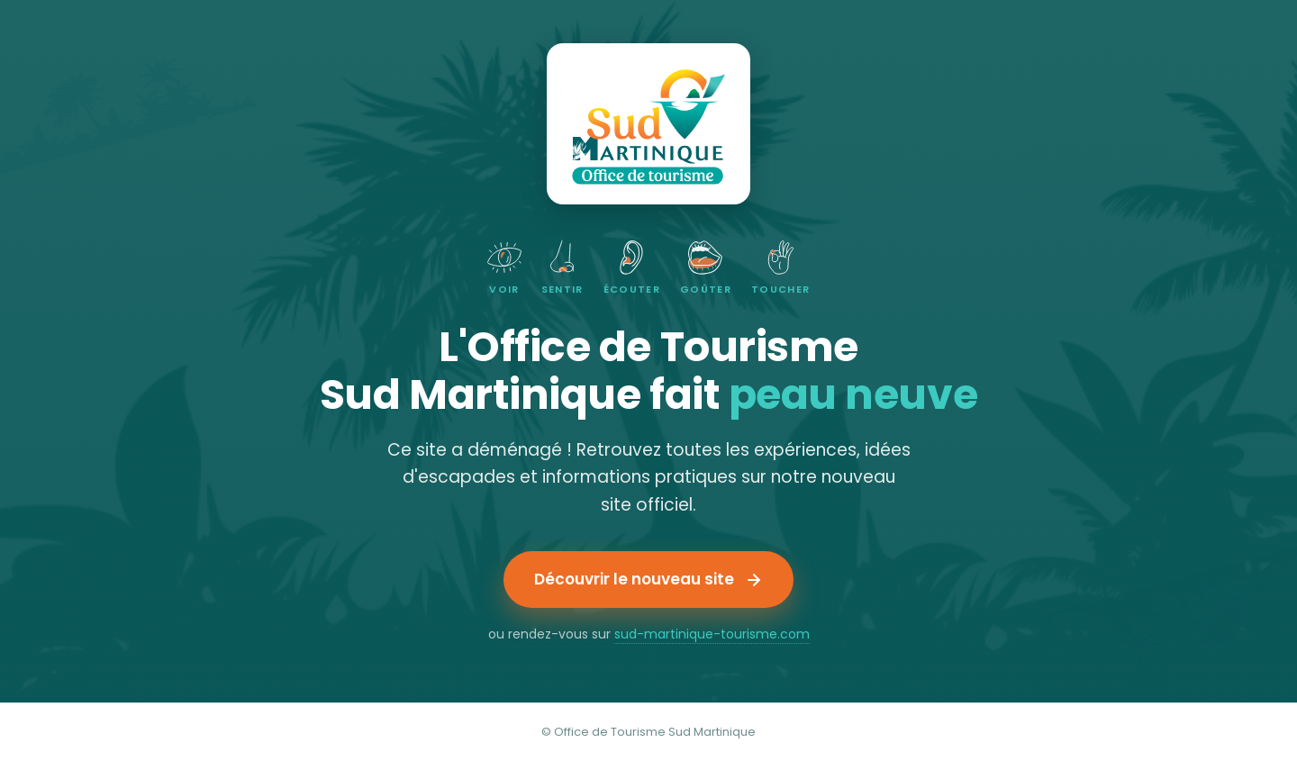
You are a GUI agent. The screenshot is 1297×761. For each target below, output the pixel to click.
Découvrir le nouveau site (648, 579)
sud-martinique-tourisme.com (712, 634)
